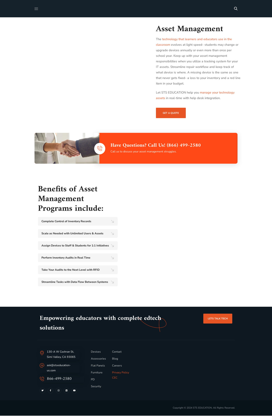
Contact (117, 352)
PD (93, 380)
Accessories (98, 359)
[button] (235, 8)
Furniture (97, 373)
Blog (115, 359)
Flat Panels (98, 366)
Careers (117, 366)
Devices (96, 352)
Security (96, 387)
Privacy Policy (120, 373)
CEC (114, 378)
